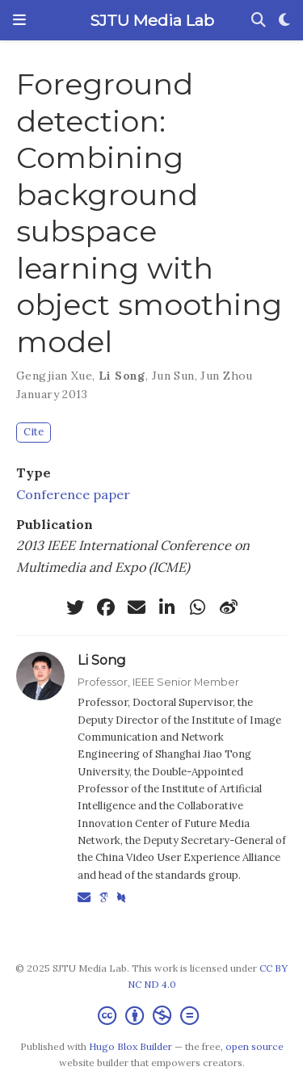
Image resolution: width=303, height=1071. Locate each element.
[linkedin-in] (167, 607)
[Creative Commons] (151, 1016)
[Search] (258, 20)
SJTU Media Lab (152, 20)
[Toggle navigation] (19, 20)
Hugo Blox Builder (130, 1046)
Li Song (122, 375)
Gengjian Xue (54, 375)
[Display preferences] (284, 20)
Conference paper (73, 494)
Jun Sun (173, 375)
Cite (33, 432)
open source (254, 1046)
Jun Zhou (226, 375)
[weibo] (229, 607)
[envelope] (136, 607)
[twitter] (75, 607)
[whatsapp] (198, 607)
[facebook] (106, 607)
